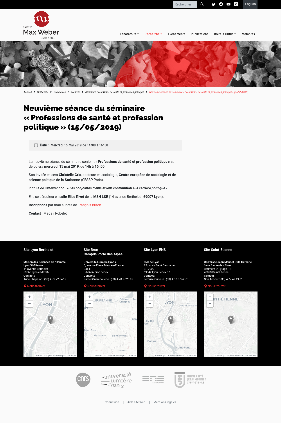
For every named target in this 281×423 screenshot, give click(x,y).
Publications (199, 34)
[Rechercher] (185, 4)
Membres (248, 34)
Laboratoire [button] (128, 34)
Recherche (42, 92)
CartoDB (71, 355)
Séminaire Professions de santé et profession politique (114, 92)
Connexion (112, 402)
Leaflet (38, 355)
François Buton (89, 205)
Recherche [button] (152, 34)
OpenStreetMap (55, 355)
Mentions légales (164, 402)
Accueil (27, 92)
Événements (176, 34)
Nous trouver (36, 286)
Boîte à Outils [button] (223, 34)
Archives (75, 92)
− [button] (29, 304)
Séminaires (59, 92)
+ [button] (29, 297)
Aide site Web (136, 402)
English (250, 4)
